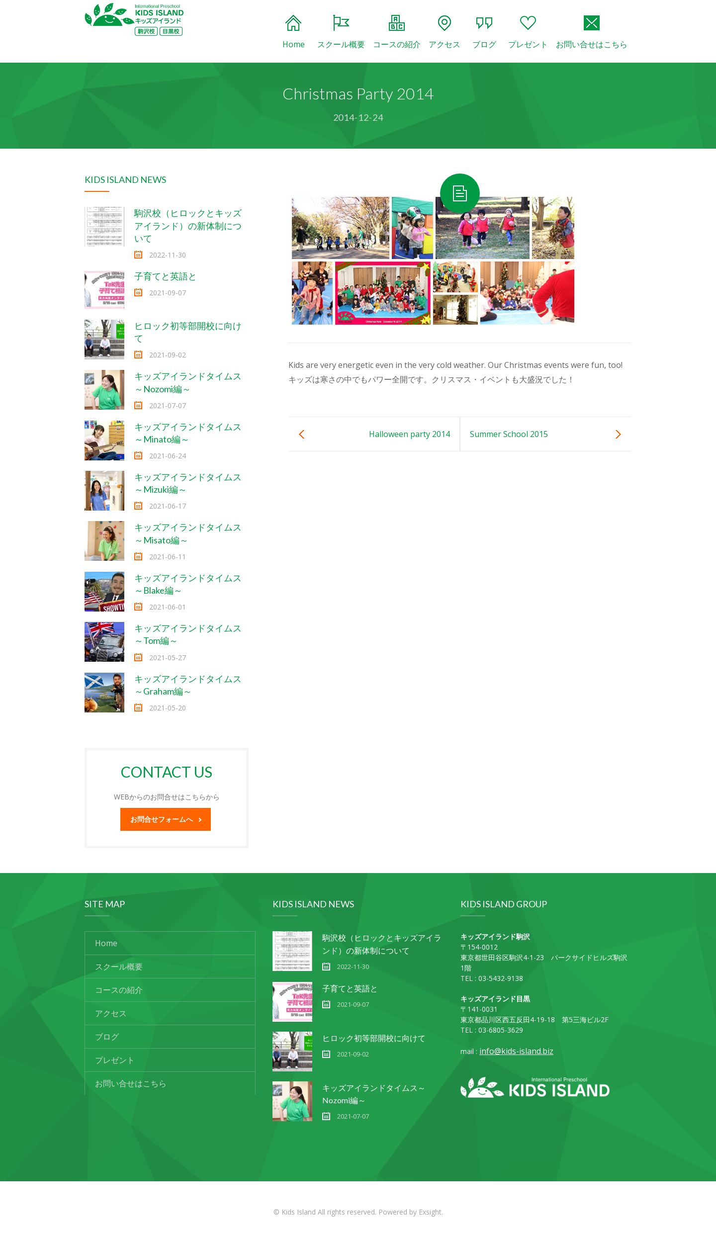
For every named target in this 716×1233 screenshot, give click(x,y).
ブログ (484, 32)
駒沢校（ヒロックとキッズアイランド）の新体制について (188, 225)
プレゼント (528, 32)
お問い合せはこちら (591, 32)
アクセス (444, 32)
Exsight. (431, 1212)
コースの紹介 (397, 32)
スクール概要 (341, 32)
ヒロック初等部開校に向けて (374, 1038)
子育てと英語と (165, 275)
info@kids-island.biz (516, 1051)
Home (293, 32)
